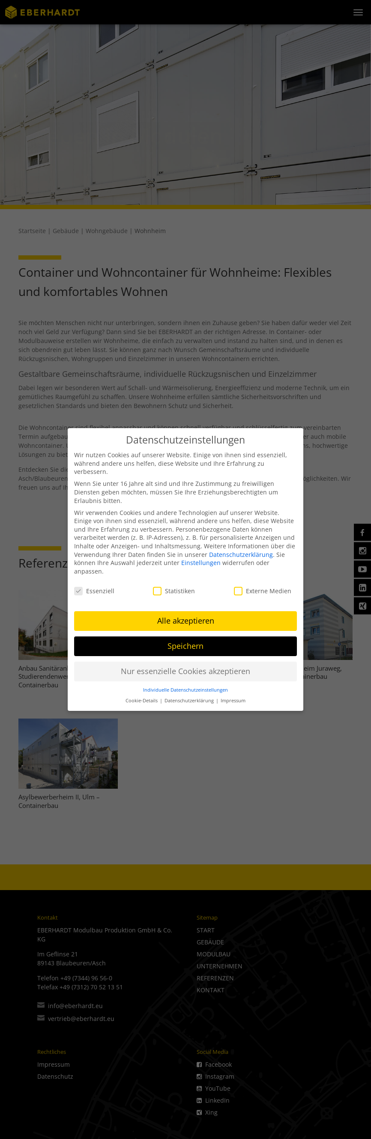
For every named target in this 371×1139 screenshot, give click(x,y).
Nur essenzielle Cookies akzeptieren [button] (185, 668)
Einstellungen (201, 560)
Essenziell (94, 588)
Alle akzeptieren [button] (185, 618)
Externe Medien (262, 588)
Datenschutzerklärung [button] (190, 698)
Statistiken (174, 588)
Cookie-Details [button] (142, 698)
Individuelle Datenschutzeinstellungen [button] (185, 687)
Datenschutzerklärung (241, 551)
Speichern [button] (185, 643)
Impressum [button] (233, 698)
